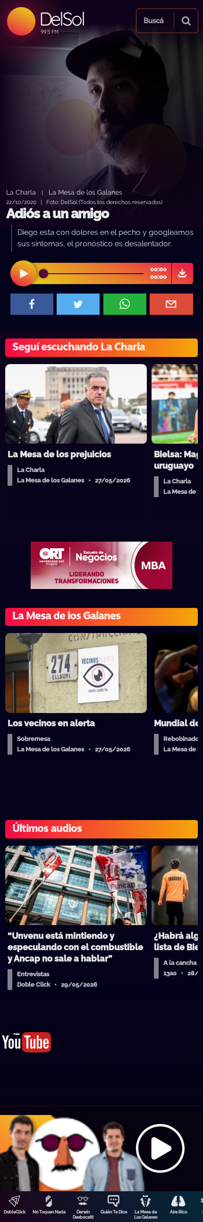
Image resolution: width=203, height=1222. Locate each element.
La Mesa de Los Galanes (145, 1215)
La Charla (21, 192)
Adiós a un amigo (57, 214)
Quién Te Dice (114, 1212)
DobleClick (14, 1212)
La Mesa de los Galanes (85, 192)
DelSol (61, 18)
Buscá (153, 21)
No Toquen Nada (49, 1212)
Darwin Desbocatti (83, 1215)
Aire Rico (178, 1212)
